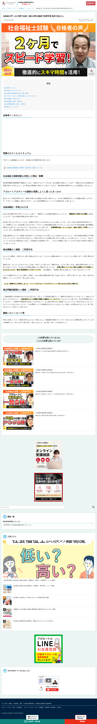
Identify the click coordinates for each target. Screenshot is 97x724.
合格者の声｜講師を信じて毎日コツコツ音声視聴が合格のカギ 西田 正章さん (54, 394)
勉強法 (10, 703)
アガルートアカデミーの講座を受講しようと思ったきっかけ (21, 96)
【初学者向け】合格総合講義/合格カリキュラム (17, 525)
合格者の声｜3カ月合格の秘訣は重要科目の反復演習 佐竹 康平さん (52, 351)
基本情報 (16, 703)
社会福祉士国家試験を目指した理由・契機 (17, 93)
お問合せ (59, 707)
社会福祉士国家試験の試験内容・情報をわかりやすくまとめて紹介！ (33, 621)
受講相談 (41, 707)
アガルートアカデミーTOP (8, 707)
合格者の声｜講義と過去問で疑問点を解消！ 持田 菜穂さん (50, 415)
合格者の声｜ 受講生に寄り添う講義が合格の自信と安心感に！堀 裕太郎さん (54, 372)
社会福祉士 (19, 707)
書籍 (21, 703)
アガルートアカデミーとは (31, 707)
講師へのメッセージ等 (12, 106)
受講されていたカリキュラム (13, 90)
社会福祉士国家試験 (28, 703)
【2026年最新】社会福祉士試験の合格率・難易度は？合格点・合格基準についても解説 (29, 580)
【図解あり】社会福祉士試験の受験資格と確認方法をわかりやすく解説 (34, 609)
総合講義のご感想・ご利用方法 (14, 101)
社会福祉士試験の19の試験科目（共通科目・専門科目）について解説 (33, 585)
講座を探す (92, 3)
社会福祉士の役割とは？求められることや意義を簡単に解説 (31, 597)
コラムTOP (4, 703)
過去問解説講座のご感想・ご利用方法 (16, 104)
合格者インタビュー (11, 87)
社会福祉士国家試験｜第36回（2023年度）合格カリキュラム (24, 168)
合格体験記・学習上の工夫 (13, 98)
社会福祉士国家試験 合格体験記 (43, 703)
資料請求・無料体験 (50, 707)
